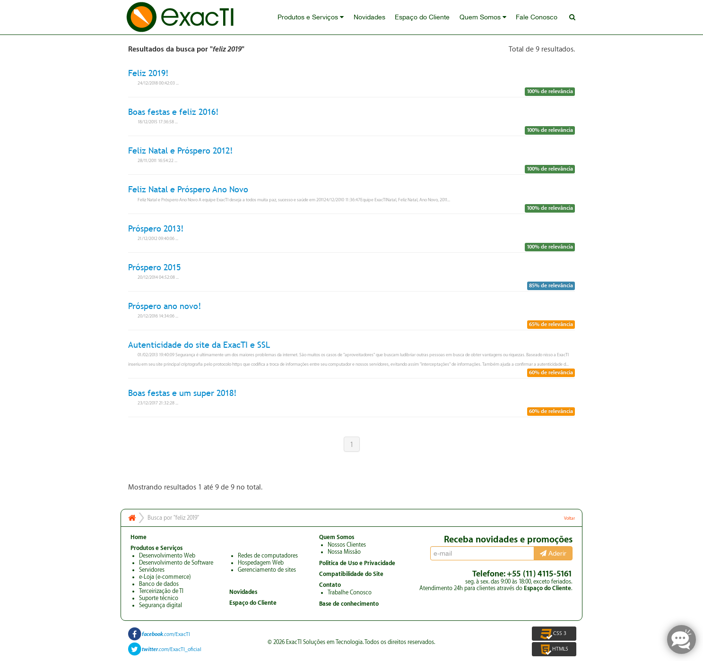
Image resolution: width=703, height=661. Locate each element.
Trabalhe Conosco (350, 592)
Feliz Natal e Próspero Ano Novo (188, 190)
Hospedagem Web (261, 562)
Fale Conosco (537, 17)
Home (138, 537)
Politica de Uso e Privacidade (357, 563)
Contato (330, 585)
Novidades (370, 17)
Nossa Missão (344, 552)
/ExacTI (166, 634)
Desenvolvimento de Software (176, 562)
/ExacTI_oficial (171, 649)
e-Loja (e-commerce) (165, 577)
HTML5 (553, 649)
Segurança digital (160, 605)
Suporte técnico (158, 598)
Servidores (152, 570)
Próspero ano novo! (164, 306)
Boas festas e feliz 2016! (173, 112)
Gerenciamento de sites (267, 570)
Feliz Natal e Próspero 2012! (180, 150)
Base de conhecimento (349, 604)
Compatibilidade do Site (351, 574)
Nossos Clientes (347, 544)
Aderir (553, 553)
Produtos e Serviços (312, 17)
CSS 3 (554, 633)
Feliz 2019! (148, 73)
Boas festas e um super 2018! (182, 393)
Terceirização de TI (161, 591)
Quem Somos (483, 17)
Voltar (569, 518)
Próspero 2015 (154, 267)
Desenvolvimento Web (167, 555)
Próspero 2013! (156, 228)
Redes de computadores (268, 555)
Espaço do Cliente (423, 17)
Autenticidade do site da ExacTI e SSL (199, 345)
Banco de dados (159, 584)
